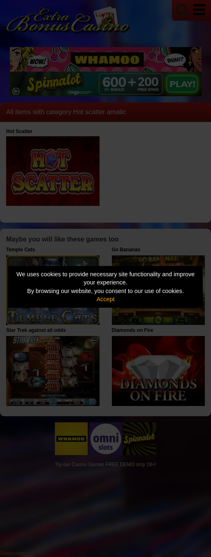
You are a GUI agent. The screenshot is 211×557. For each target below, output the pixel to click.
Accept (106, 299)
